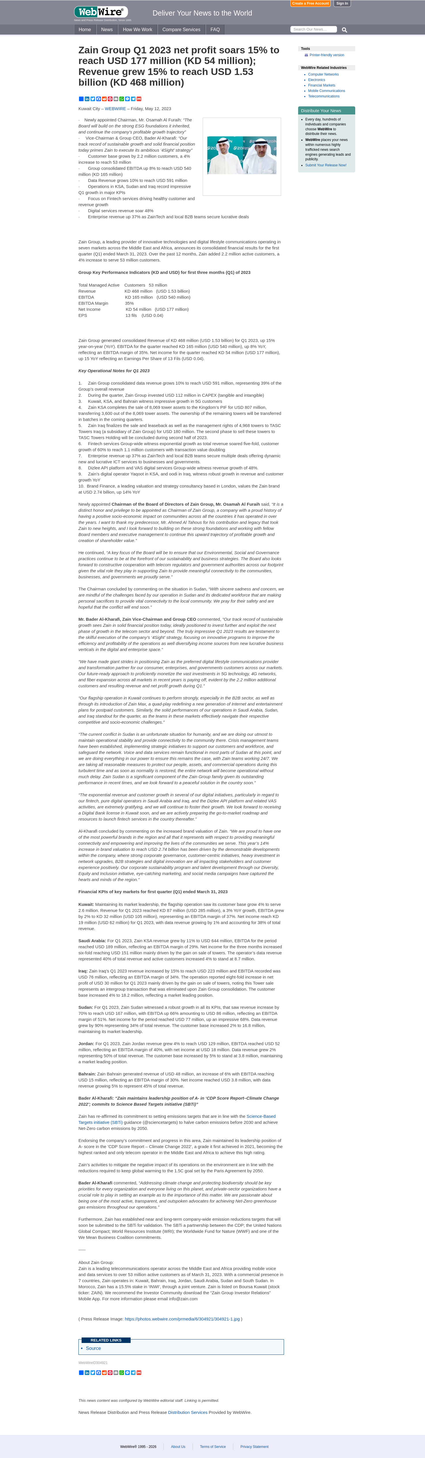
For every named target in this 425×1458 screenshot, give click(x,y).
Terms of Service (213, 1447)
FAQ (215, 29)
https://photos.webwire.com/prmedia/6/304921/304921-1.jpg (182, 1318)
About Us (178, 1447)
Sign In (342, 3)
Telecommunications (324, 96)
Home (85, 29)
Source (93, 1348)
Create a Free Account (310, 3)
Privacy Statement (254, 1447)
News (107, 29)
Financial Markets (321, 85)
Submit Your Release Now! (326, 165)
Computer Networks (323, 74)
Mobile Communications (326, 91)
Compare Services (181, 29)
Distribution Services (188, 1412)
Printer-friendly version (327, 55)
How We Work (137, 29)
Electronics (316, 80)
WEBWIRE (115, 108)
